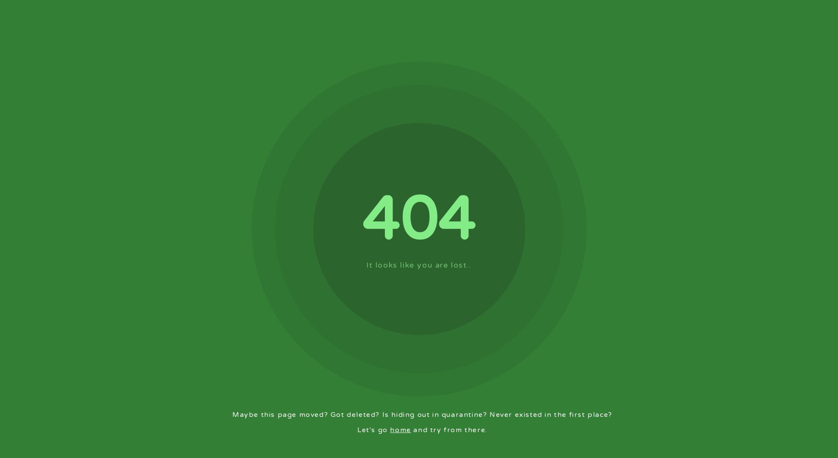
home (400, 430)
